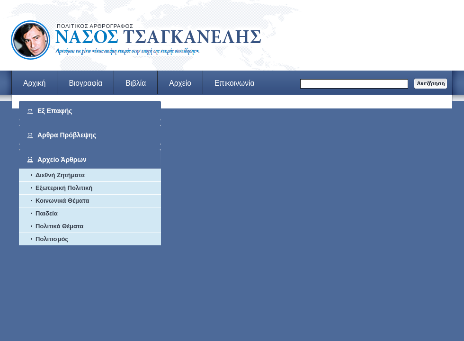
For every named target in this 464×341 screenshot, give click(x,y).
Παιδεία (47, 213)
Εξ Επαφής (54, 111)
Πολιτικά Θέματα (59, 226)
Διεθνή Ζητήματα (60, 175)
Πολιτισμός (52, 238)
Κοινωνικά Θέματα (62, 200)
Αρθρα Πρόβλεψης (66, 135)
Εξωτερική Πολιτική (64, 187)
